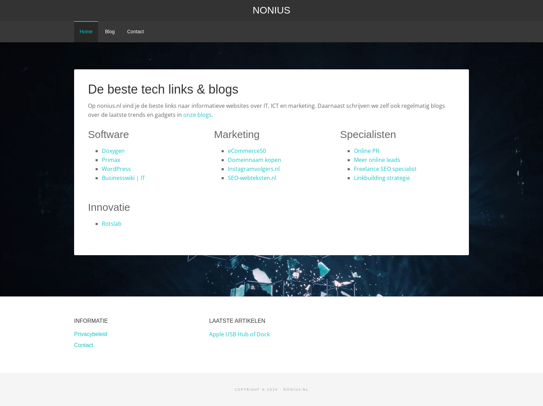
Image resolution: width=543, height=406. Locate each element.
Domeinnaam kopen (254, 160)
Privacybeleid (90, 334)
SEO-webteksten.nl (252, 178)
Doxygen (113, 151)
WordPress (116, 169)
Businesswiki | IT (123, 178)
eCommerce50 (247, 151)
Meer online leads (377, 160)
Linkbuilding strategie (382, 178)
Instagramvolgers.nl (254, 169)
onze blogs (197, 115)
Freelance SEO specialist (385, 169)
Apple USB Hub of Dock (239, 334)
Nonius (272, 10)
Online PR (366, 151)
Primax (111, 160)
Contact (83, 345)
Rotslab (112, 223)
